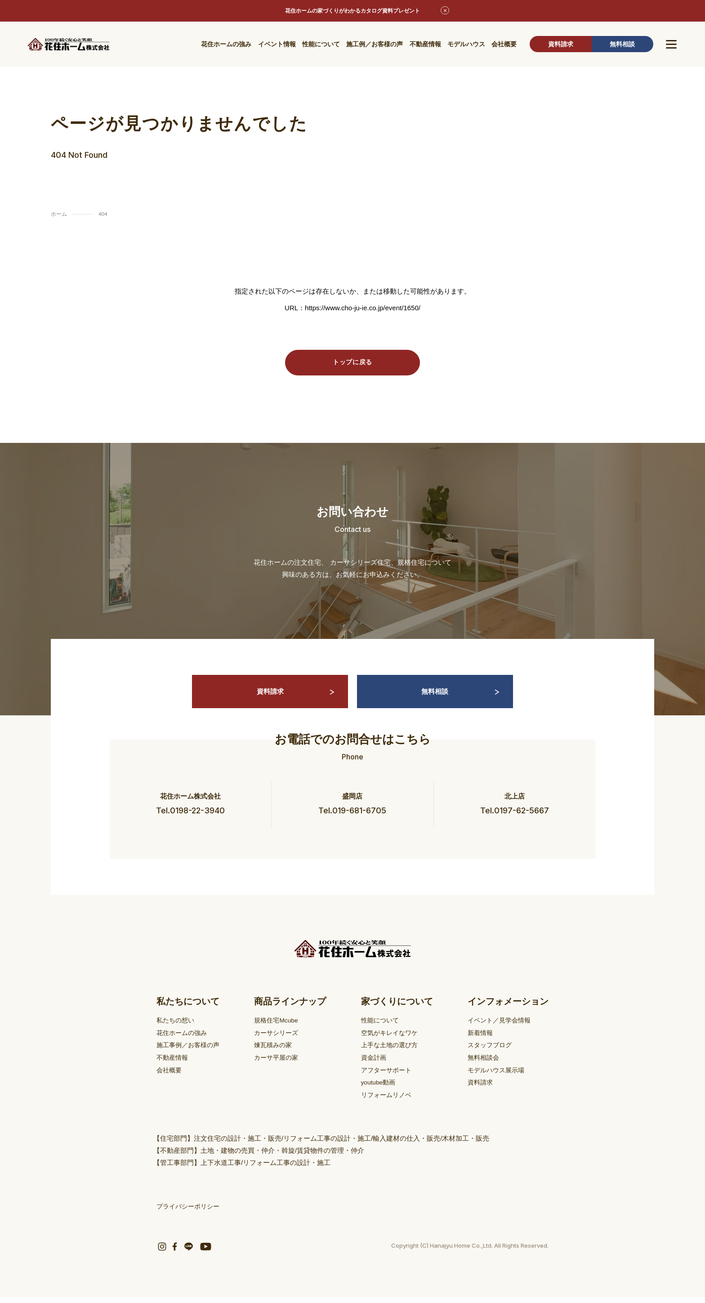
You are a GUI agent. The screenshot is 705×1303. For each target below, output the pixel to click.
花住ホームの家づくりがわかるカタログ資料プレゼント (352, 11)
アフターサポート (389, 1077)
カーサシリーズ (280, 1040)
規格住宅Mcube (280, 1028)
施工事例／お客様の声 (190, 1053)
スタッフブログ (491, 1053)
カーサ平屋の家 (280, 1065)
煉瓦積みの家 (277, 1053)
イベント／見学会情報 (501, 1028)
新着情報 (481, 1040)
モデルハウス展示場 (498, 1077)
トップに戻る (352, 363)
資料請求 (560, 45)
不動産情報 (425, 45)
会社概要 (504, 45)
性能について (321, 45)
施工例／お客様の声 (374, 45)
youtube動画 (381, 1089)
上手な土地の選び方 (392, 1053)
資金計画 (375, 1065)
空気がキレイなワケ (392, 1040)
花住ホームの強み (226, 45)
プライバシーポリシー (190, 1213)
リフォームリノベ (389, 1101)
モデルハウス (466, 45)
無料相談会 (484, 1065)
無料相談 (622, 45)
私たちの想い (176, 1028)
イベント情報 (277, 45)
